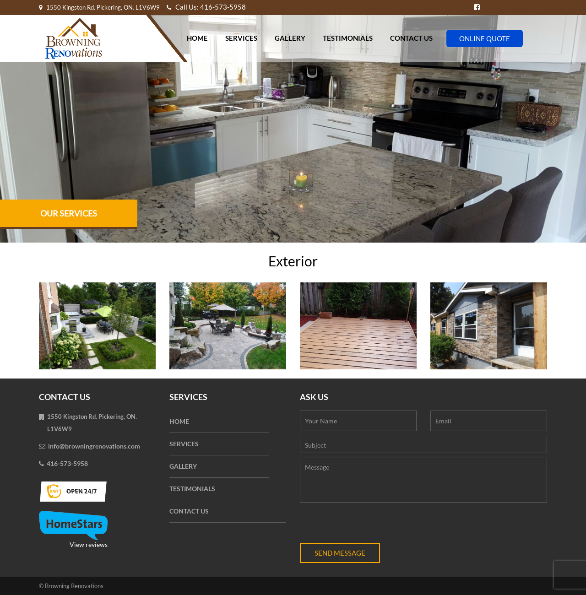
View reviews (73, 529)
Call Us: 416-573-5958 (206, 7)
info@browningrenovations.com (94, 446)
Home (197, 38)
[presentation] (369, 525)
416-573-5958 (67, 463)
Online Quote (484, 38)
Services (241, 38)
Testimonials (348, 38)
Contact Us (411, 38)
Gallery (290, 38)
